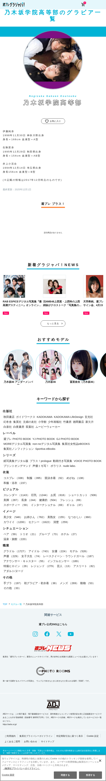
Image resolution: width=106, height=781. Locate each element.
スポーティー (16, 504)
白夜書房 (18, 426)
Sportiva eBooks (45, 448)
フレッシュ (71, 500)
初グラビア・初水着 (41, 583)
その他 (12, 588)
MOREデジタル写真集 (17, 443)
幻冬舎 (7, 421)
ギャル (75, 504)
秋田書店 (9, 416)
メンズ (69, 583)
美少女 (13, 517)
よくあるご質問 (12, 741)
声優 (11, 556)
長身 (29, 500)
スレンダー (16, 495)
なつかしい (80, 517)
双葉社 (30, 426)
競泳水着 (55, 478)
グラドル (15, 551)
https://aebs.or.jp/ (10, 724)
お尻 (59, 495)
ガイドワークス (25, 416)
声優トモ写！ (41, 465)
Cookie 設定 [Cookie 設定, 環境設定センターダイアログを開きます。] (8, 775)
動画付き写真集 (62, 460)
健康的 (48, 500)
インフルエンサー (63, 561)
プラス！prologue (40, 460)
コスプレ (14, 478)
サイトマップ (47, 741)
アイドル (39, 551)
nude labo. (69, 465)
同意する (65, 776)
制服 (35, 478)
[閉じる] (100, 761)
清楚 (61, 522)
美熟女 (57, 517)
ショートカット (83, 495)
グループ (49, 534)
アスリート (84, 566)
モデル (79, 551)
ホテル (69, 534)
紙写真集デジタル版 (15, 460)
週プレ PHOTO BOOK (17, 438)
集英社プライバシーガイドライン (36, 736)
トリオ (28, 534)
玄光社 (89, 416)
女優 (60, 551)
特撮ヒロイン (16, 566)
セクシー (40, 522)
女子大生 (31, 556)
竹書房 (67, 421)
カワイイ (15, 522)
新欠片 (89, 421)
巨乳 (40, 495)
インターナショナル (48, 504)
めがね (76, 478)
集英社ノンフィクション (18, 448)
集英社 (17, 421)
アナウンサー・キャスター (24, 561)
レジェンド (43, 566)
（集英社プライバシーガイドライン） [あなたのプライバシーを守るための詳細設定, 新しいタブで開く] (21, 769)
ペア (10, 534)
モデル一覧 (16, 604)
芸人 (64, 566)
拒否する (90, 776)
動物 (87, 583)
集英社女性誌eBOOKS (76, 443)
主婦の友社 (30, 421)
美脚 (11, 500)
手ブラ (13, 583)
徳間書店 (78, 421)
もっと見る (53, 323)
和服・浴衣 (15, 482)
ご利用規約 (10, 736)
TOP (5, 604)
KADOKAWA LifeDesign (68, 416)
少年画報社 (55, 421)
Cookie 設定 (93, 736)
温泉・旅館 (15, 539)
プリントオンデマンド (17, 465)
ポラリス (56, 465)
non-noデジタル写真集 (46, 443)
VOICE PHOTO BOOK (87, 460)
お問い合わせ (30, 741)
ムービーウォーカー (47, 426)
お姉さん (35, 517)
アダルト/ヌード (13, 571)
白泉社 (7, 426)
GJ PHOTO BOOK (67, 438)
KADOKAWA (45, 416)
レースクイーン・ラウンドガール (69, 556)
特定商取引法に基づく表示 (69, 736)
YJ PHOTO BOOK (44, 438)
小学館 (42, 421)
